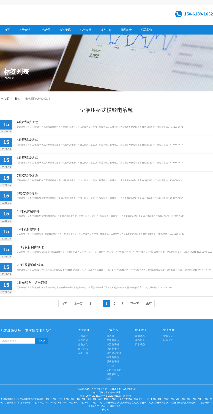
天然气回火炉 (146, 402)
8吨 (100, 399)
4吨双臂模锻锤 (27, 122)
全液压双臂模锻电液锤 (32, 399)
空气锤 (110, 366)
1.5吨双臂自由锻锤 (30, 247)
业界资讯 (140, 340)
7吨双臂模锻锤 (27, 175)
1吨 (47, 399)
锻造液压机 (112, 374)
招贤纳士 (126, 29)
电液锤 (110, 336)
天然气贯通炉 (161, 402)
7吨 (94, 399)
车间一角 (83, 353)
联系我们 (146, 29)
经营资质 (168, 340)
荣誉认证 (168, 336)
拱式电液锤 (112, 357)
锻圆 (108, 378)
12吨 (113, 399)
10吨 (106, 399)
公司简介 (83, 336)
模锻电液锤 (112, 348)
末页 (149, 303)
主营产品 (45, 29)
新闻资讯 (65, 29)
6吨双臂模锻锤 (27, 158)
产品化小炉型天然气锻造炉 (182, 402)
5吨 (84, 399)
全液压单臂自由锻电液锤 (18, 402)
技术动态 (140, 344)
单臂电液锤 (112, 344)
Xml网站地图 (129, 389)
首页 (7, 29)
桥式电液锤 (112, 361)
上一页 (78, 303)
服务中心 (106, 29)
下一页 (134, 303)
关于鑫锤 (24, 29)
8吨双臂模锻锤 (27, 193)
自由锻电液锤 (113, 353)
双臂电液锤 (112, 340)
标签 (17, 98)
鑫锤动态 (140, 336)
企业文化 (83, 344)
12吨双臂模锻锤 (28, 229)
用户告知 (83, 348)
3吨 (73, 399)
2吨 (60, 399)
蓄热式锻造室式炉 (129, 402)
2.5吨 (66, 399)
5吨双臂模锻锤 (27, 140)
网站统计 (106, 409)
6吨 (89, 399)
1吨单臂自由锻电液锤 (32, 282)
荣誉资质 (85, 29)
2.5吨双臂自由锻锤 (30, 265)
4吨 (78, 399)
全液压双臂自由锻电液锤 (131, 399)
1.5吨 (53, 399)
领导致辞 (83, 340)
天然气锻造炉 (113, 370)
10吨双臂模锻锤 (28, 211)
